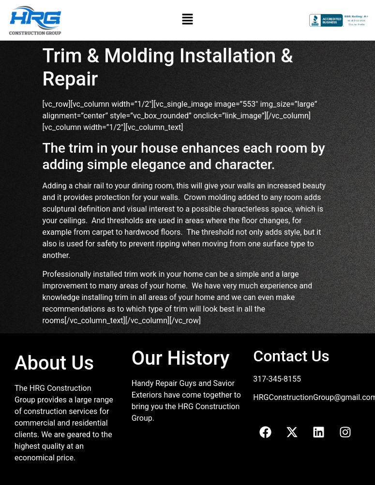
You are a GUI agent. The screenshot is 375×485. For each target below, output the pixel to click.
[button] (187, 20)
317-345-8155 (277, 379)
